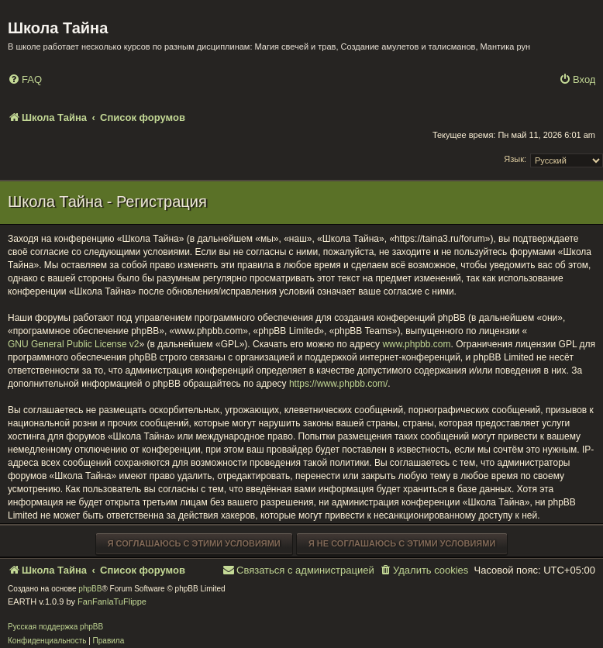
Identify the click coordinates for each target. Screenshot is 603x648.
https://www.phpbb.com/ (338, 383)
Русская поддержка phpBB (55, 626)
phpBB (90, 588)
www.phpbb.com (416, 344)
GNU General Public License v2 (73, 344)
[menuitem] (25, 80)
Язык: (515, 159)
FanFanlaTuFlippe (112, 601)
